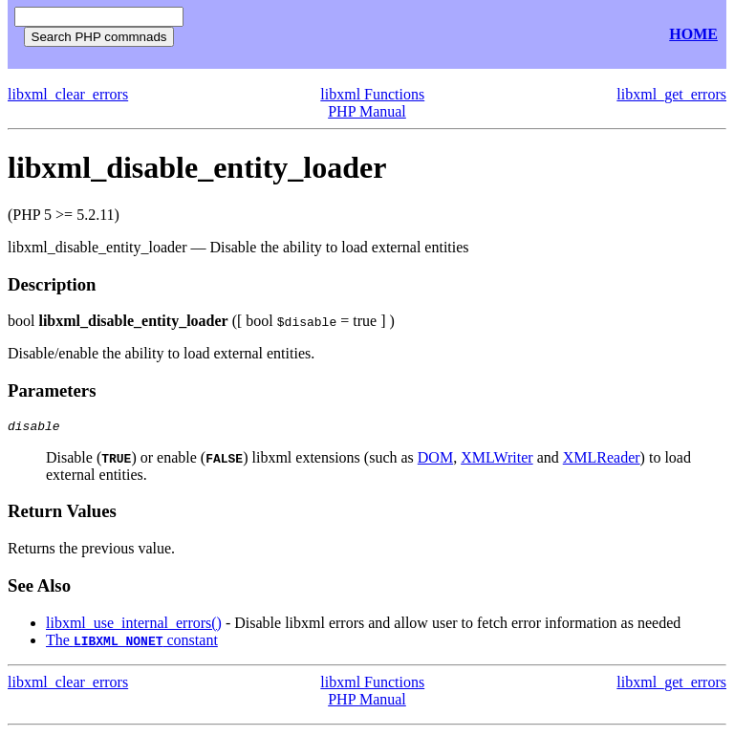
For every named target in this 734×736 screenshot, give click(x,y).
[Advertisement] (418, 35)
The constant (132, 643)
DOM (435, 460)
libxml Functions (372, 94)
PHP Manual (367, 111)
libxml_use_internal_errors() (134, 625)
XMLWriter (496, 460)
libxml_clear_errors (68, 94)
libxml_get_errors (671, 94)
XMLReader (601, 460)
